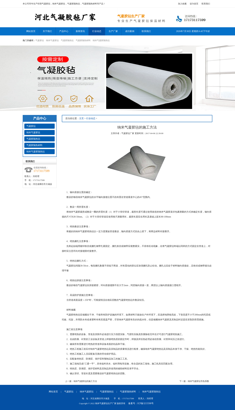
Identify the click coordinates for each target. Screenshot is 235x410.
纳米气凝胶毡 (52, 40)
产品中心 (63, 31)
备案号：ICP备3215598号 (141, 403)
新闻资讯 (80, 31)
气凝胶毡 (39, 40)
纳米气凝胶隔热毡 (101, 40)
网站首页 (53, 391)
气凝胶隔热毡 (67, 40)
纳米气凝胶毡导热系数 (198, 381)
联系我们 (206, 3)
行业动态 (96, 31)
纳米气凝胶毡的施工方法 (85, 381)
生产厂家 (113, 31)
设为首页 (194, 3)
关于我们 (47, 31)
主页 (81, 118)
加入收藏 (182, 3)
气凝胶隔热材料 (83, 40)
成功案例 (129, 31)
